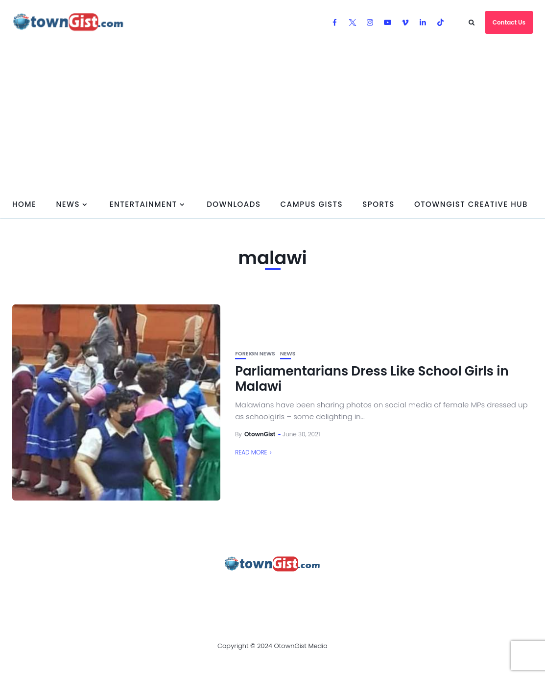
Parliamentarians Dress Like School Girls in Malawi (371, 378)
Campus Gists (311, 204)
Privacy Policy (227, 590)
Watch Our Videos (367, 590)
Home (24, 204)
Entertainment (143, 204)
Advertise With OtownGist (130, 590)
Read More (251, 452)
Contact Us (509, 22)
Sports (378, 204)
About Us (46, 590)
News (68, 204)
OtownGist (260, 434)
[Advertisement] (272, 117)
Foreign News (255, 353)
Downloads (234, 204)
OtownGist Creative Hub (471, 204)
